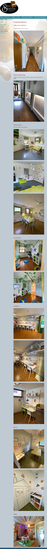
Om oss (18, 17)
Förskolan (2, 26)
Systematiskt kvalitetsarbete (40, 17)
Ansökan (13, 17)
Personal (2, 28)
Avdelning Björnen (4, 31)
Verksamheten (7, 17)
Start (2, 17)
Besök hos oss (3, 32)
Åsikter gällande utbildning (27, 17)
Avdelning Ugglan (4, 29)
